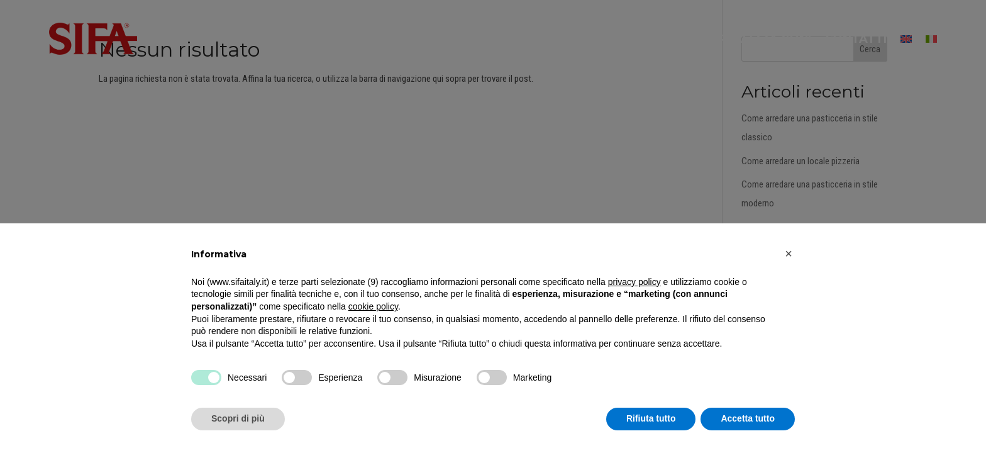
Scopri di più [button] (238, 418)
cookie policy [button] (373, 306)
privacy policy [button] (634, 282)
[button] (788, 253)
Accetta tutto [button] (748, 418)
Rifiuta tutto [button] (651, 418)
